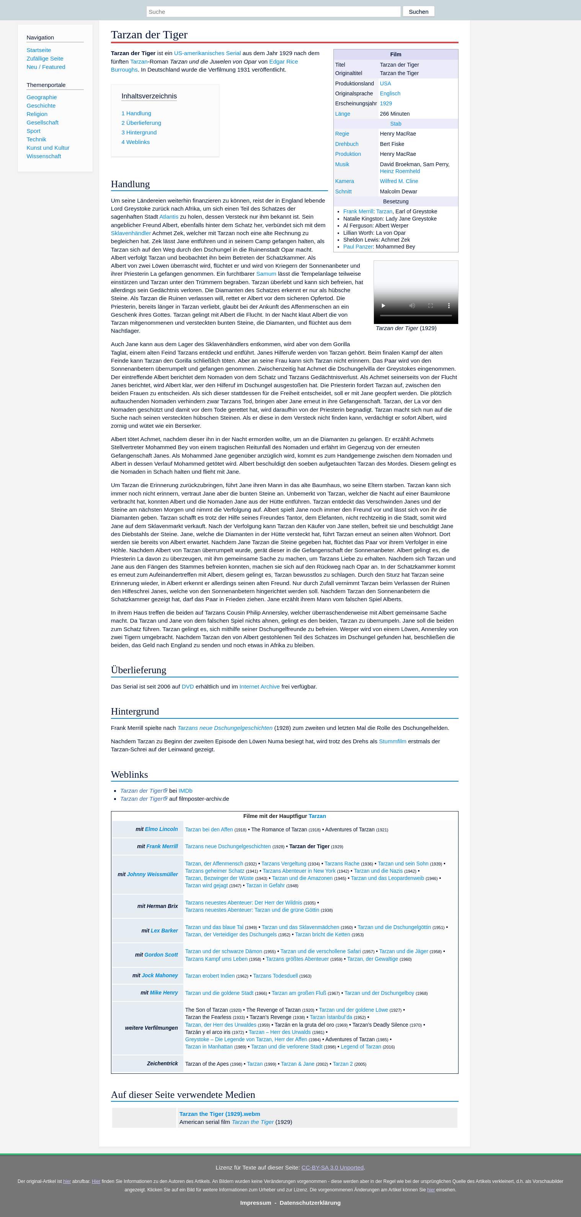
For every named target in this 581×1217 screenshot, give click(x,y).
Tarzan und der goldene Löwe (353, 1010)
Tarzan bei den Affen (209, 830)
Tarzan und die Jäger (403, 951)
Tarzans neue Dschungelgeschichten (225, 728)
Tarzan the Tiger (253, 1122)
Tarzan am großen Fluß (299, 993)
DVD (188, 686)
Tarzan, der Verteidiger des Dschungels (231, 934)
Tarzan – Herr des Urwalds (280, 1032)
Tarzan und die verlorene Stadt (287, 1047)
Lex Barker (164, 931)
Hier (96, 1181)
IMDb (186, 790)
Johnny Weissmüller (152, 874)
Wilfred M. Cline (399, 181)
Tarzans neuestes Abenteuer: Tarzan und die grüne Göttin (252, 910)
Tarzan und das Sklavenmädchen (300, 927)
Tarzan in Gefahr (265, 885)
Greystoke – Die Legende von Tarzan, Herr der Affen (246, 1039)
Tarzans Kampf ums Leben (216, 959)
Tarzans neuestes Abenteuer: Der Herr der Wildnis (243, 903)
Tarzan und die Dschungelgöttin (394, 927)
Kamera (344, 181)
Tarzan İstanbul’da (331, 1017)
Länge (342, 114)
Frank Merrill (358, 211)
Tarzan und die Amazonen (302, 878)
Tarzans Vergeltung (283, 864)
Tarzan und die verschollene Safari (321, 951)
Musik (342, 164)
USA (385, 83)
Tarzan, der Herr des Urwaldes (220, 1025)
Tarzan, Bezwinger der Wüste (219, 878)
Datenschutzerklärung (310, 1202)
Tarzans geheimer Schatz (215, 871)
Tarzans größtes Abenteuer (297, 959)
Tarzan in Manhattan (209, 1047)
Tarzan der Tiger (309, 846)
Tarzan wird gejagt (206, 885)
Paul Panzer (358, 247)
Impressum (255, 1202)
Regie (342, 134)
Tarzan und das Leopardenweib (387, 878)
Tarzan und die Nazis (378, 871)
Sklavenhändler (131, 233)
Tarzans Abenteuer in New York (299, 871)
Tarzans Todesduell (275, 976)
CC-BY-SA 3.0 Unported (333, 1167)
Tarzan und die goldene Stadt (219, 993)
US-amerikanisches (199, 53)
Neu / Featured (45, 67)
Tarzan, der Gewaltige (372, 959)
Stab (395, 124)
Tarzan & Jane (298, 1064)
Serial (233, 53)
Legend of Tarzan (361, 1047)
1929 (386, 103)
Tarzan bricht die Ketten (322, 934)
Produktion (348, 154)
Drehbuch (347, 144)
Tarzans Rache (342, 864)
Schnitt (343, 191)
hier (67, 1181)
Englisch (390, 93)
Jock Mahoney (160, 975)
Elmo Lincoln (161, 829)
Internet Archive (260, 686)
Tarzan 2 (343, 1064)
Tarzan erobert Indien (210, 976)
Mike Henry (164, 993)
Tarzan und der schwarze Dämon (223, 951)
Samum (266, 273)
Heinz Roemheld (400, 171)
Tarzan (384, 211)
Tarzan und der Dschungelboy (379, 993)
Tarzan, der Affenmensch (214, 864)
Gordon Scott (161, 955)
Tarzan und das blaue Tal (214, 927)
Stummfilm (392, 741)
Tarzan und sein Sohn (403, 864)
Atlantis (168, 216)
